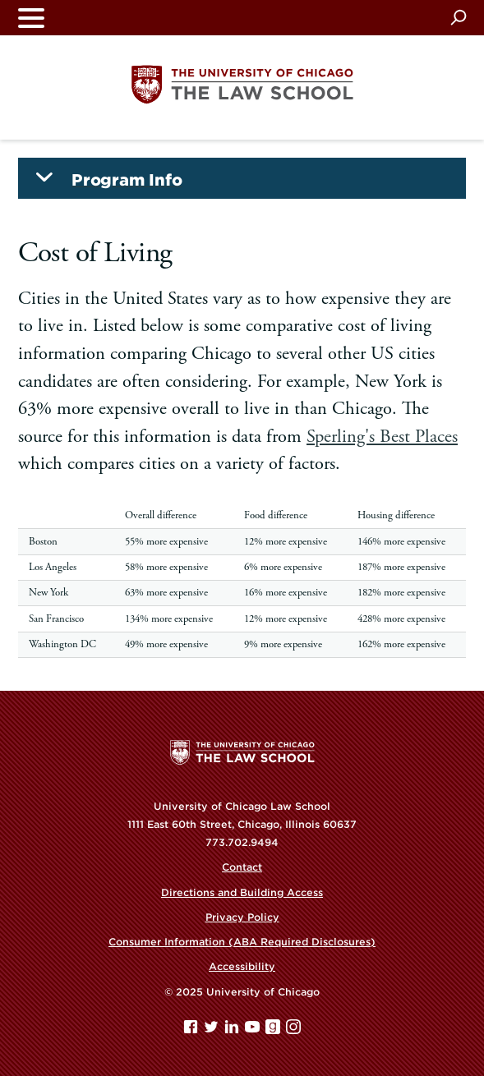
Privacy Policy (242, 917)
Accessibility (242, 966)
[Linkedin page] (233, 1030)
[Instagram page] (293, 1030)
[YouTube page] (254, 1030)
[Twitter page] (213, 1030)
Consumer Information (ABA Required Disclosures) (242, 942)
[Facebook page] (192, 1030)
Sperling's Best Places (382, 436)
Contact (242, 867)
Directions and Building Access (242, 892)
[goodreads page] (274, 1030)
